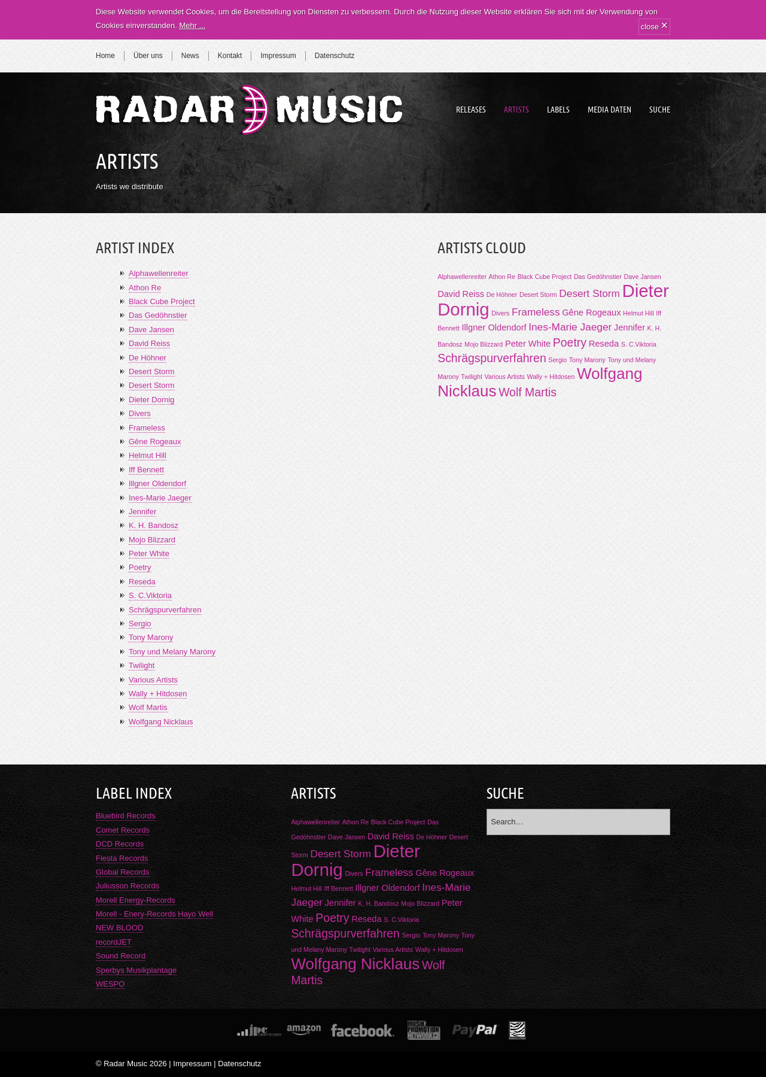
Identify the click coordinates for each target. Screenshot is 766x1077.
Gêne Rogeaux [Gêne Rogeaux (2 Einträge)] (591, 312)
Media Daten (609, 109)
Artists (516, 109)
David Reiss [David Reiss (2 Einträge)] (460, 294)
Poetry (140, 567)
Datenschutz (335, 55)
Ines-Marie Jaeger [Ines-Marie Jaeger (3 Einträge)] (570, 327)
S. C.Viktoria (150, 595)
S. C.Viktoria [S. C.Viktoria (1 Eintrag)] (638, 344)
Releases (471, 109)
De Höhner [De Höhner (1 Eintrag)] (502, 294)
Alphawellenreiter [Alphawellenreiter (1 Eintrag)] (462, 276)
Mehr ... (192, 25)
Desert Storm (152, 371)
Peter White (149, 553)
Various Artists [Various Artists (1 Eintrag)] (505, 376)
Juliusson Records (127, 885)
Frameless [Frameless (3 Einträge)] (536, 312)
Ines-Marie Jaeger (160, 497)
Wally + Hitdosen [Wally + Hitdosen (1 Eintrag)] (550, 376)
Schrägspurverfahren (165, 609)
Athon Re (145, 287)
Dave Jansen (151, 329)
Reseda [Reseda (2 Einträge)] (604, 343)
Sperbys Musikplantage (136, 970)
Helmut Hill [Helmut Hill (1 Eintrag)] (638, 313)
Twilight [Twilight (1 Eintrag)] (471, 376)
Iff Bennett (146, 469)
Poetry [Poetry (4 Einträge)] (569, 342)
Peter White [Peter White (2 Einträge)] (528, 343)
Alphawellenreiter (159, 273)
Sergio (140, 623)
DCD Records (120, 843)
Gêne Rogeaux (155, 441)
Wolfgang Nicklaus (161, 721)
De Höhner (147, 357)
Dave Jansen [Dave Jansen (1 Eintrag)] (642, 276)
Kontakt (230, 55)
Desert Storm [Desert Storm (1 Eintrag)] (538, 294)
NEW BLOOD (119, 927)
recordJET (114, 942)
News (190, 55)
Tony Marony (151, 637)
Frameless (147, 427)
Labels (558, 109)
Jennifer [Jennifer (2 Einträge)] (629, 327)
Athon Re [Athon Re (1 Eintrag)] (502, 276)
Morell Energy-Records (135, 900)
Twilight (141, 665)
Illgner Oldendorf (157, 483)
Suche (659, 109)
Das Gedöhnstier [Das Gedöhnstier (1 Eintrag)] (598, 276)
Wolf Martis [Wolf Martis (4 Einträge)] (527, 392)
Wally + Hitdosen (158, 693)
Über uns (148, 55)
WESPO (110, 983)
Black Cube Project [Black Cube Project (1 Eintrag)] (545, 276)
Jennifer (142, 511)
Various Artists (153, 679)
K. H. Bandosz (153, 525)
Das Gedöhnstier (158, 315)
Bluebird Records (126, 815)
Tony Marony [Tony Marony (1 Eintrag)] (587, 359)
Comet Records (123, 830)
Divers (140, 413)
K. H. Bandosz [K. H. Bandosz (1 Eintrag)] (378, 903)
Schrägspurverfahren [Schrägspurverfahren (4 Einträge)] (491, 358)
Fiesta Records (122, 858)
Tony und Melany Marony (172, 651)
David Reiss (149, 343)
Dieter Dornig (152, 399)
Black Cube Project (162, 301)
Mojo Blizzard (152, 539)
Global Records (123, 871)
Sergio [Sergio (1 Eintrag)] (557, 359)
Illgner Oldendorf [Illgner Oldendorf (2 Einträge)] (494, 327)
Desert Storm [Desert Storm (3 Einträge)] (589, 293)
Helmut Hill (147, 455)
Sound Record (120, 955)
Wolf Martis (148, 707)
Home (105, 55)
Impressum (278, 55)
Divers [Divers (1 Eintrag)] (500, 313)
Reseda (142, 581)
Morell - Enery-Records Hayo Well (154, 913)
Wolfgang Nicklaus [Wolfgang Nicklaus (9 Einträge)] (355, 964)
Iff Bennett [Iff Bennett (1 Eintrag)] (338, 888)
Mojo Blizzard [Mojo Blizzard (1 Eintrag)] (483, 344)
